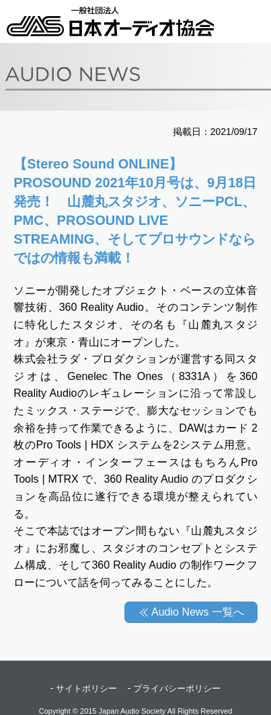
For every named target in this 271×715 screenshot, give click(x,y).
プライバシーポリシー (177, 688)
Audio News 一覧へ (197, 612)
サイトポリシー (86, 688)
